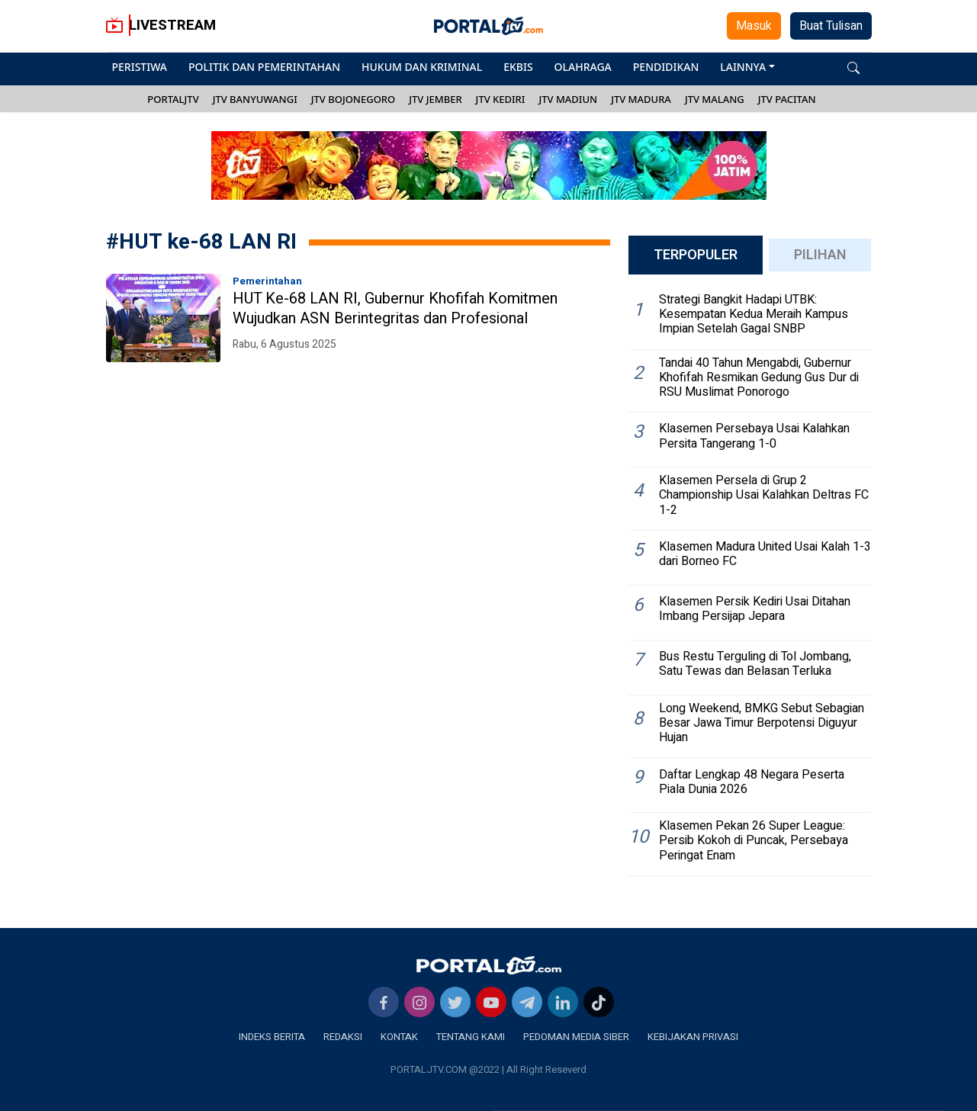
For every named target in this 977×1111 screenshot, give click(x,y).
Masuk (754, 26)
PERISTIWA (139, 66)
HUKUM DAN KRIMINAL (422, 66)
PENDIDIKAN (666, 66)
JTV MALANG (714, 99)
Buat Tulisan (831, 26)
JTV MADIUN (567, 99)
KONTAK (399, 1036)
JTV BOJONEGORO (353, 99)
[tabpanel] (750, 581)
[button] (853, 67)
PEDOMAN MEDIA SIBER (576, 1036)
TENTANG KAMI (470, 1036)
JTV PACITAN (787, 99)
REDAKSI (342, 1036)
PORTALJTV (172, 99)
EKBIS (517, 66)
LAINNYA (743, 66)
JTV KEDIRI (500, 99)
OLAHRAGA (583, 66)
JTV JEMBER (435, 99)
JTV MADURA (641, 99)
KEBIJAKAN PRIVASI (693, 1036)
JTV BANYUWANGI (255, 99)
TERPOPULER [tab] (696, 255)
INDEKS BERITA (272, 1036)
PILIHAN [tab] (820, 255)
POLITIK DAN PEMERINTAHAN (264, 66)
